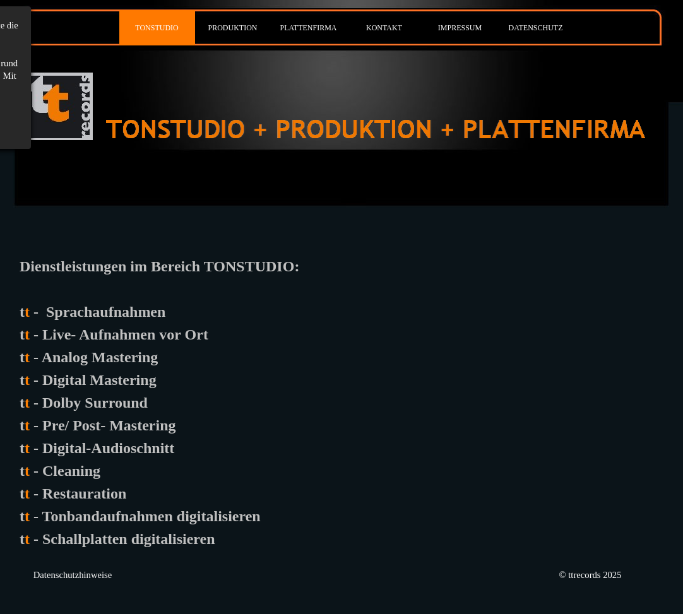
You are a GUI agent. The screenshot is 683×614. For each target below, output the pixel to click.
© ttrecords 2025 (590, 575)
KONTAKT (384, 27)
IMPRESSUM (460, 27)
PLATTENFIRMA (308, 27)
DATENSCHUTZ (536, 27)
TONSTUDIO (156, 27)
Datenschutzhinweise (72, 575)
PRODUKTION (233, 27)
